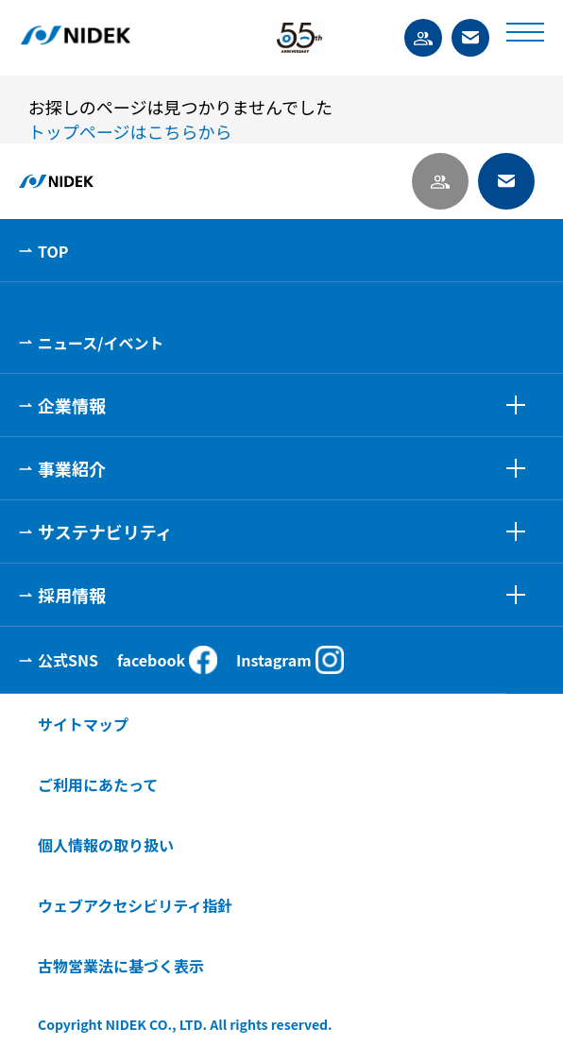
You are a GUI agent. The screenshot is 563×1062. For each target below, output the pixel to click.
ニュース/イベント (100, 342)
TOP (53, 251)
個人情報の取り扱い (106, 845)
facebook (167, 660)
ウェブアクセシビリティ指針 (135, 905)
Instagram (290, 660)
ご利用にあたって (98, 784)
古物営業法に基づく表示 (121, 965)
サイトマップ (83, 724)
